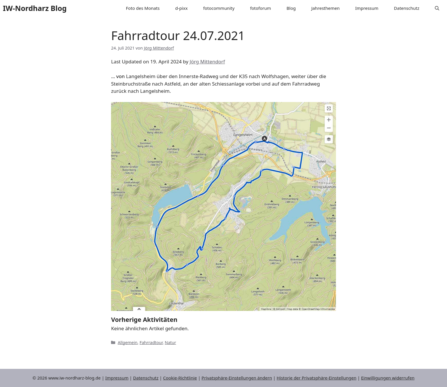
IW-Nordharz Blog (35, 8)
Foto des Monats (143, 8)
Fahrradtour (151, 342)
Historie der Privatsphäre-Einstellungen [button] (316, 378)
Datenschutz (406, 8)
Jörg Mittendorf (207, 61)
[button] (437, 8)
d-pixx (181, 8)
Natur (170, 342)
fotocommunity (219, 8)
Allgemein (127, 342)
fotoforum (260, 8)
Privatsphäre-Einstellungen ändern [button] (237, 378)
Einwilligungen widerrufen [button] (387, 378)
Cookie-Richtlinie (180, 378)
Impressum (366, 8)
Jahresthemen (325, 8)
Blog (291, 8)
